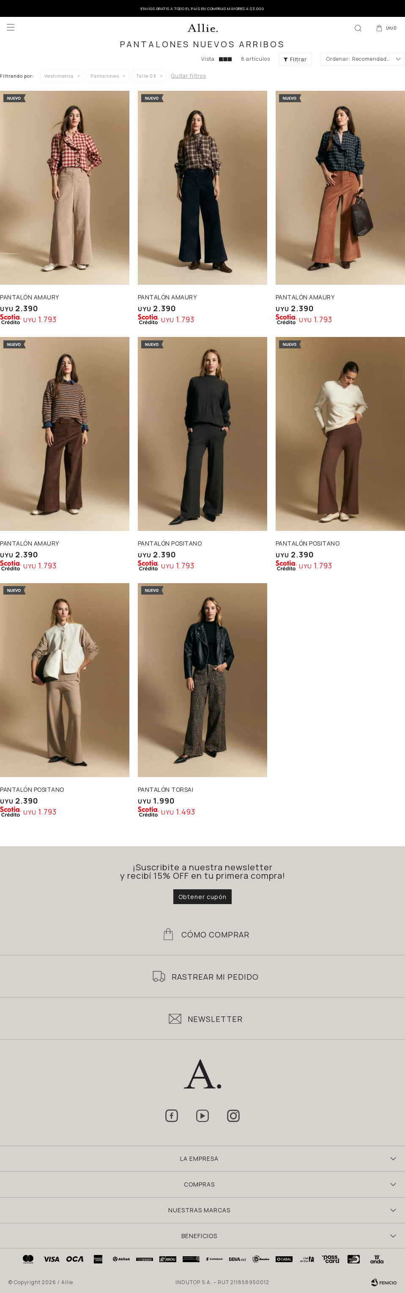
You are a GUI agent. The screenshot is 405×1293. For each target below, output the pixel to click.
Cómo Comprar (215, 934)
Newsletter (215, 1019)
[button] (358, 27)
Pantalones (104, 76)
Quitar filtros (188, 75)
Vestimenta (59, 76)
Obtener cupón (202, 897)
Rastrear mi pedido (215, 977)
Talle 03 (146, 76)
